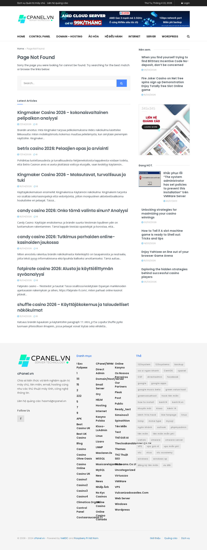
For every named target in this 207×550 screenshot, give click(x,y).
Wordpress (122, 510)
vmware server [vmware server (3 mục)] (174, 439)
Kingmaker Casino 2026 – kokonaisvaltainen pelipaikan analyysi (62, 115)
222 (79, 396)
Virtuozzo (121, 475)
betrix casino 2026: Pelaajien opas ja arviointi (62, 148)
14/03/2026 (148, 243)
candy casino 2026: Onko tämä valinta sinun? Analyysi (72, 210)
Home (21, 36)
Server (151, 36)
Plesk (118, 392)
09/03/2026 (149, 69)
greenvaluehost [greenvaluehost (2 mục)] (147, 395)
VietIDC (64, 538)
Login (185, 3)
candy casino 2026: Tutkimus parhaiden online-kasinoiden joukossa (66, 239)
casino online (81, 466)
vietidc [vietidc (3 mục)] (142, 439)
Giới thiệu (155, 538)
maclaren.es (104, 453)
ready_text (123, 409)
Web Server (122, 498)
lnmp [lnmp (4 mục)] (141, 421)
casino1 (82, 479)
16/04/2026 (24, 186)
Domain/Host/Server (110, 379)
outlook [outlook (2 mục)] (161, 427)
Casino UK (83, 474)
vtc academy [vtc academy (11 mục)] (164, 452)
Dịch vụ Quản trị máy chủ (31, 3)
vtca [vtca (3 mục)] (149, 452)
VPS (117, 487)
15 (78, 384)
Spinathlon (122, 420)
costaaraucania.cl (90, 517)
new (98, 475)
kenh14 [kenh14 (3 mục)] (163, 402)
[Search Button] (122, 83)
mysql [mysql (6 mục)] (169, 421)
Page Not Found (35, 48)
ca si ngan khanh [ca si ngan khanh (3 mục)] (148, 370)
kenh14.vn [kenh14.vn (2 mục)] (178, 402)
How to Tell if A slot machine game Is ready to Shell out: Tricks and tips (162, 234)
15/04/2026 (24, 316)
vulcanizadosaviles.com (131, 492)
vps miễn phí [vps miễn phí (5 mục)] (171, 446)
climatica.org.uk (88, 502)
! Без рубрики (82, 365)
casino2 (82, 485)
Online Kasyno (120, 365)
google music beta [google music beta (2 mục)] (149, 389)
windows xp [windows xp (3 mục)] (160, 458)
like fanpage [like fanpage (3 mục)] (168, 414)
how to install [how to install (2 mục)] (146, 402)
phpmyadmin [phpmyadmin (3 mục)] (178, 427)
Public (119, 403)
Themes (120, 449)
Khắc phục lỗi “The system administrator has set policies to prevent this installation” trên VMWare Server (176, 184)
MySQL (100, 470)
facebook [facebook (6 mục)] (172, 376)
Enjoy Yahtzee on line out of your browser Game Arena (165, 254)
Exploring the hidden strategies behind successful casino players (164, 273)
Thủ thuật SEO (121, 456)
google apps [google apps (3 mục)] (158, 383)
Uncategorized (125, 470)
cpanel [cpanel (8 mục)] (182, 370)
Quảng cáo (170, 538)
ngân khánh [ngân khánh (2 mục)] (145, 427)
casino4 (82, 496)
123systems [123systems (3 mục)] (162, 364)
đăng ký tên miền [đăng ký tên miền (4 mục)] (148, 465)
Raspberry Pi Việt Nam (86, 538)
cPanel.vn (39, 538)
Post (118, 398)
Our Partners (121, 384)
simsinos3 (122, 415)
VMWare (120, 481)
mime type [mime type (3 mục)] (155, 421)
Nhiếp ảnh (102, 487)
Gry (98, 394)
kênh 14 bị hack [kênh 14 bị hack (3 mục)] (147, 414)
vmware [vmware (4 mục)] (155, 439)
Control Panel (39, 36)
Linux (99, 436)
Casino (81, 449)
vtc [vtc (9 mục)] (139, 452)
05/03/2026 (149, 281)
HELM (99, 400)
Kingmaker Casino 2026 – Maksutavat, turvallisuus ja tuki (71, 177)
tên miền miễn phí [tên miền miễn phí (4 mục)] (163, 433)
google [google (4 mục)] (142, 383)
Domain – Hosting (69, 36)
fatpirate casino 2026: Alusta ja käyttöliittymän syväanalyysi (65, 271)
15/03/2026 (148, 94)
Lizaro (100, 441)
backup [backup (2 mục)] (179, 364)
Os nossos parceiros (122, 375)
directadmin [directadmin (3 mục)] (154, 376)
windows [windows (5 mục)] (143, 458)
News (99, 481)
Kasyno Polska (101, 418)
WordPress (170, 36)
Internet (134, 36)
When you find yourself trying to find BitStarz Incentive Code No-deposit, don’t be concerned (164, 61)
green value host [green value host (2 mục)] (176, 389)
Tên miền (121, 426)
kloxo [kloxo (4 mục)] (159, 408)
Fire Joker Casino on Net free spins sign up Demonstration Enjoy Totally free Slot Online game (162, 84)
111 (78, 379)
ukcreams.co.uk (126, 464)
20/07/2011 (170, 201)
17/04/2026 (24, 124)
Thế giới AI (122, 438)
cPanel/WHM (104, 364)
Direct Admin (100, 371)
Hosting (101, 405)
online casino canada (101, 515)
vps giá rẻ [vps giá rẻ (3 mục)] (153, 446)
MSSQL (100, 458)
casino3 (82, 491)
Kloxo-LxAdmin (101, 428)
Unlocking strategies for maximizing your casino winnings (159, 213)
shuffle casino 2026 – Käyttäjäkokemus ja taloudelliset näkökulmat (73, 307)
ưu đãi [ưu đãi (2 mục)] (167, 465)
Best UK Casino (82, 436)
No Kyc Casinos (101, 494)
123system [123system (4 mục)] (144, 364)
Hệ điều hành (113, 36)
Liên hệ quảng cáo (57, 3)
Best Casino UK (83, 426)
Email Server (100, 386)
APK (79, 418)
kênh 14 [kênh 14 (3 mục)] (171, 408)
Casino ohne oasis (84, 456)
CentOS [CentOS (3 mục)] (168, 370)
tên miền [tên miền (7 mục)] (143, 433)
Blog (80, 443)
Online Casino (100, 504)
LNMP (99, 447)
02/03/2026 (149, 222)
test (118, 432)
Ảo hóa (93, 36)
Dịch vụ (185, 538)
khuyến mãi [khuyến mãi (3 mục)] (144, 408)
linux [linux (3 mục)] (184, 414)
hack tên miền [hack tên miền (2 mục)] (170, 395)
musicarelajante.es (108, 464)
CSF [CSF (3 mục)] (140, 376)
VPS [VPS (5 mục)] (140, 446)
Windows (121, 504)
